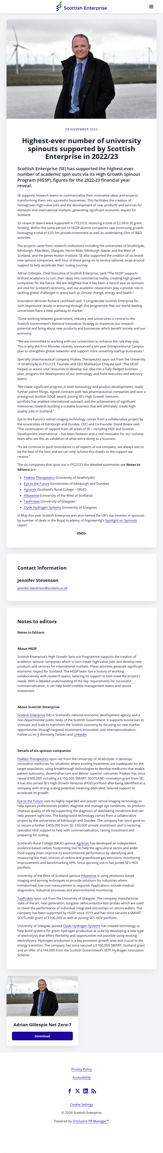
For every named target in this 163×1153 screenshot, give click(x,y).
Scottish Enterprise (31, 715)
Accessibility (81, 1077)
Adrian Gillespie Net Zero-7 (42, 1025)
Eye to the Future (36, 483)
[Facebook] (69, 1091)
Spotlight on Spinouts (121, 520)
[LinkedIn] (85, 1091)
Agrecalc (30, 489)
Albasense (31, 495)
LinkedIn (80, 734)
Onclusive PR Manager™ (91, 1121)
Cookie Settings (81, 1104)
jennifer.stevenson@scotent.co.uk (42, 588)
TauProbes (32, 501)
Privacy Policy (81, 1069)
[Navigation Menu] (151, 6)
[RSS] (93, 1091)
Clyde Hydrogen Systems (42, 507)
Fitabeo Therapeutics (39, 477)
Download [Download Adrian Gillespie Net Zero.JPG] (42, 1036)
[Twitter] (77, 1091)
